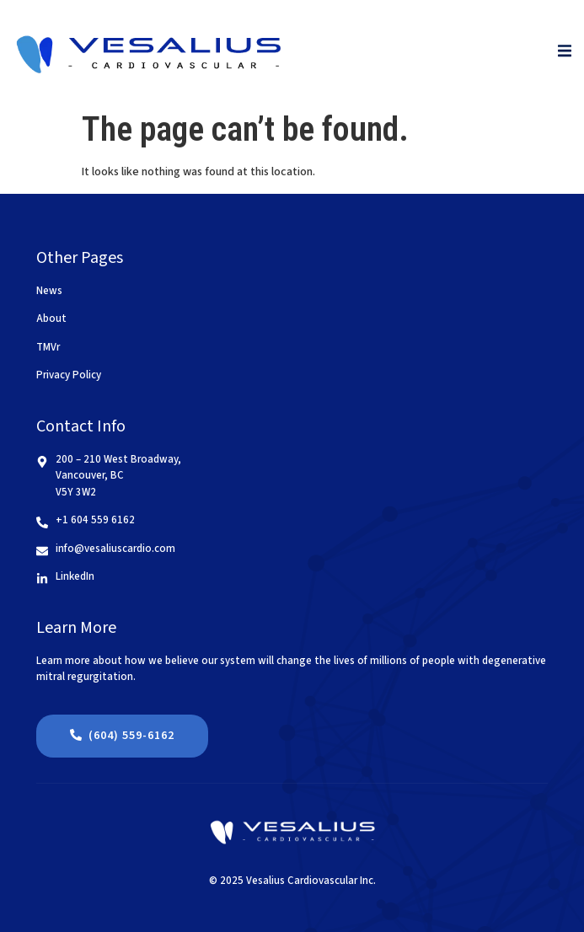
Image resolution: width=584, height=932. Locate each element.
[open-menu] (564, 52)
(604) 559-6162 (122, 735)
